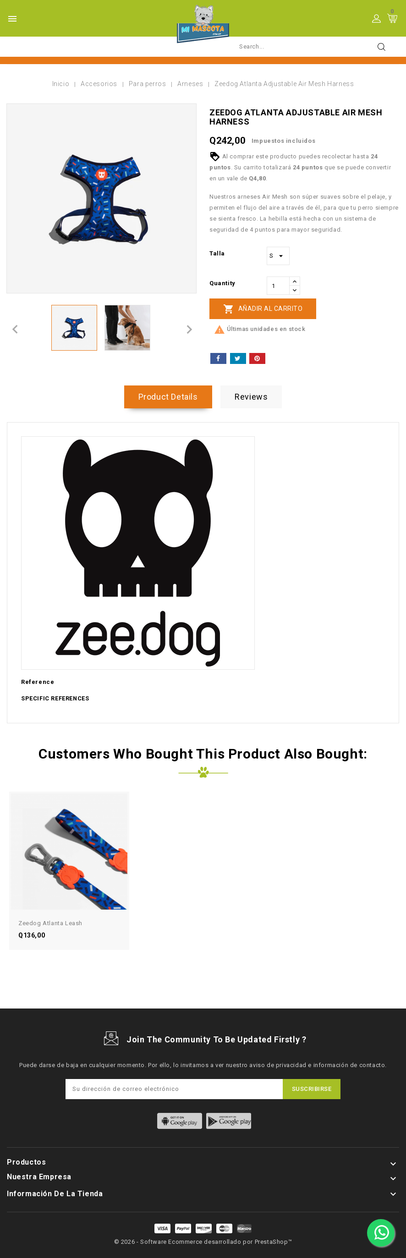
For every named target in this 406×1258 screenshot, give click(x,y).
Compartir (218, 358)
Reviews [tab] (251, 396)
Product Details (168, 396)
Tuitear (238, 358)
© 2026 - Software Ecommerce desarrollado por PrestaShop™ (203, 1241)
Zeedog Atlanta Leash (50, 923)
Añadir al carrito (262, 309)
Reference (37, 681)
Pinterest (257, 358)
